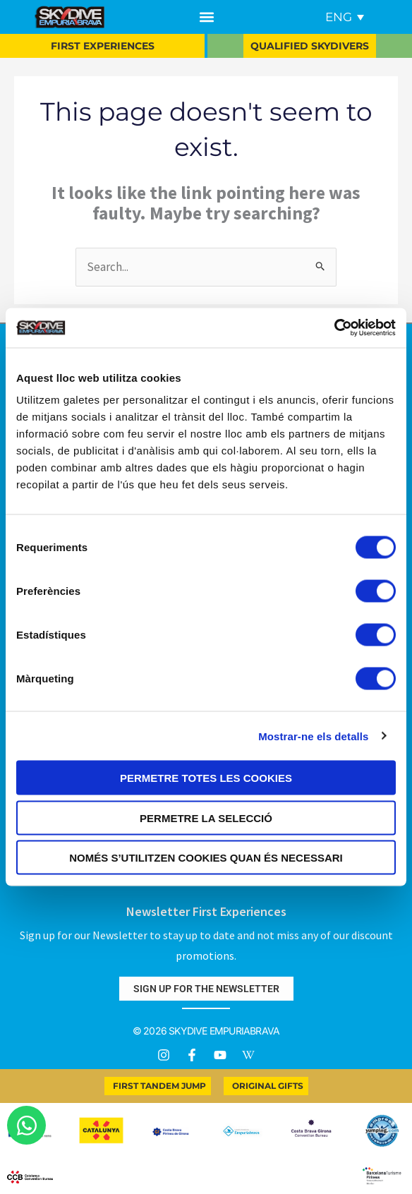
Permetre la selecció (206, 818)
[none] (342, 17)
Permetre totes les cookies (206, 778)
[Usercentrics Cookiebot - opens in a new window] (334, 328)
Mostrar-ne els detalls (313, 736)
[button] (206, 17)
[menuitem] (344, 17)
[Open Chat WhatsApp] (26, 1125)
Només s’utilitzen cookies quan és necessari (206, 858)
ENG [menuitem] (338, 17)
